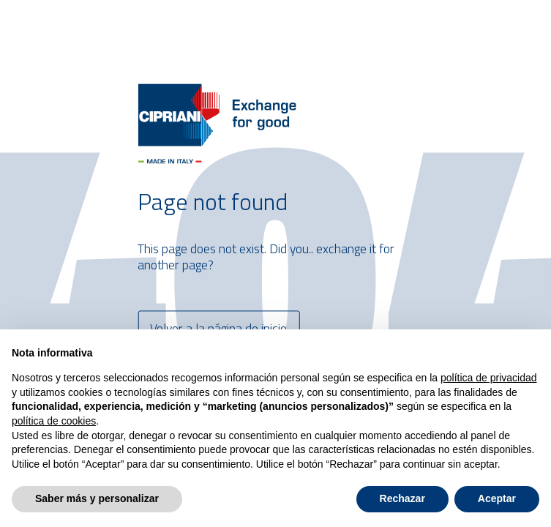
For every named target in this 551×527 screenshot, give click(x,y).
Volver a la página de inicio (218, 328)
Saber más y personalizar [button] (97, 498)
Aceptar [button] (497, 498)
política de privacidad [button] (489, 378)
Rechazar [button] (402, 498)
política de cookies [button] (54, 421)
